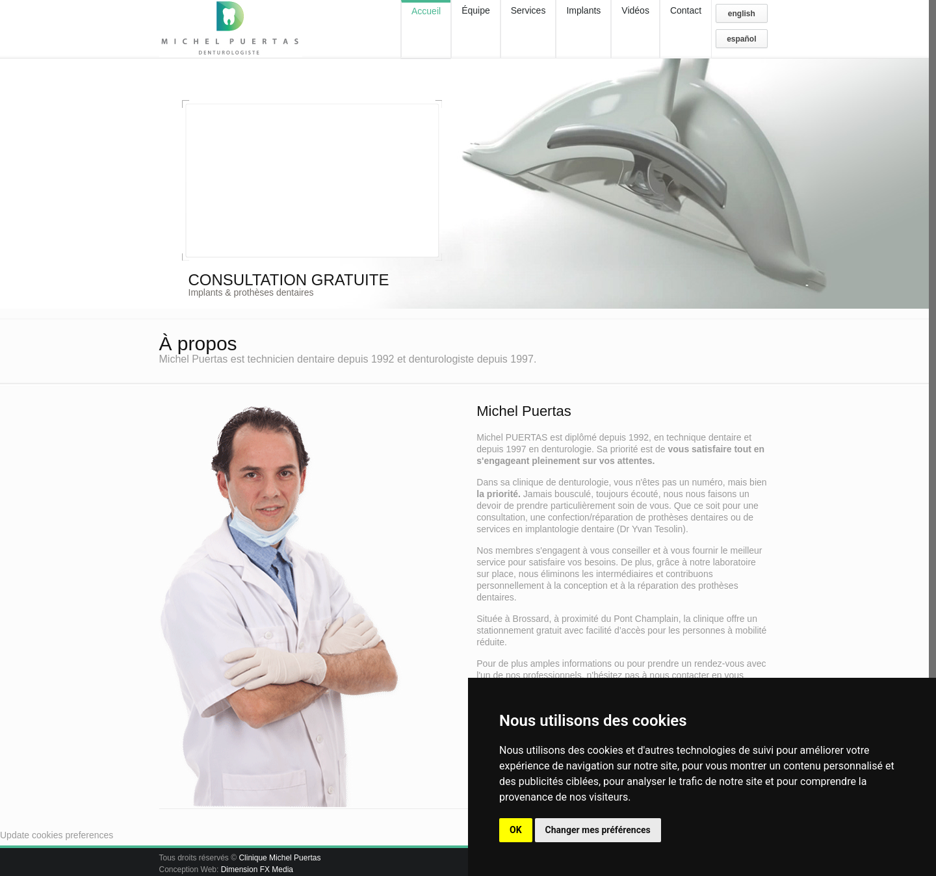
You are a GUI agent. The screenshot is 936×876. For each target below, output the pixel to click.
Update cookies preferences (56, 835)
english (741, 13)
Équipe (476, 10)
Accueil (426, 11)
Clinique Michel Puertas (279, 857)
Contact (685, 10)
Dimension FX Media (257, 869)
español (741, 39)
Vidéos (635, 10)
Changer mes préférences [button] (598, 830)
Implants (583, 10)
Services (528, 10)
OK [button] (516, 830)
